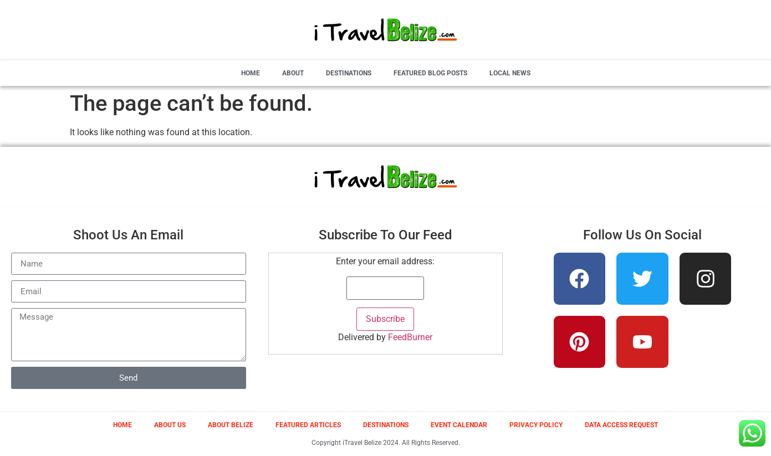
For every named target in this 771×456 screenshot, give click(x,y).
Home (250, 73)
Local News (509, 73)
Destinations (348, 73)
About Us (170, 425)
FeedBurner (410, 337)
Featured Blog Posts (430, 73)
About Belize (230, 425)
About (293, 73)
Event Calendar (459, 425)
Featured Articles (308, 425)
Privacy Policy (536, 425)
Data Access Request (621, 425)
